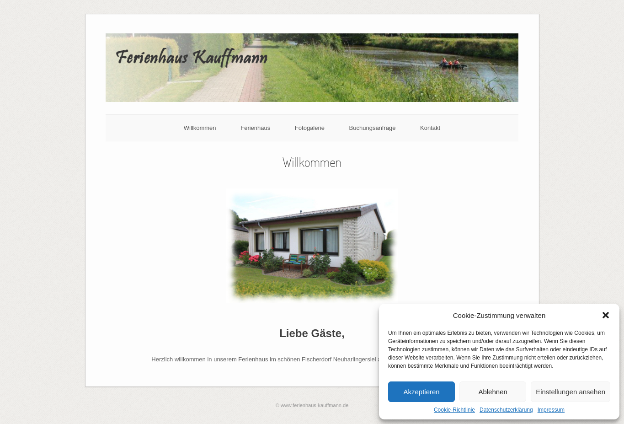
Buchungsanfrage (372, 127)
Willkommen (200, 127)
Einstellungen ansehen (570, 392)
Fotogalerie (310, 127)
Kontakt (430, 127)
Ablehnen (492, 392)
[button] (605, 315)
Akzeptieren (421, 392)
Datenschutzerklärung (506, 410)
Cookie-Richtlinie (454, 410)
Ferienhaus (255, 127)
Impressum (551, 410)
